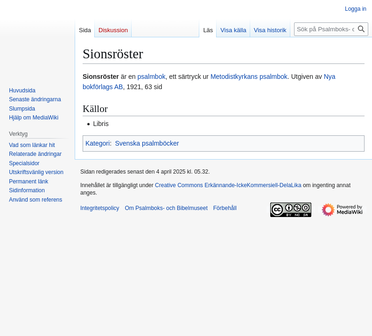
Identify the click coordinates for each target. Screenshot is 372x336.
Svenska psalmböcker (147, 143)
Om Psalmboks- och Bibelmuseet (166, 208)
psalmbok (152, 76)
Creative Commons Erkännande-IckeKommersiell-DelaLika (228, 185)
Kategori (97, 143)
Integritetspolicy (99, 208)
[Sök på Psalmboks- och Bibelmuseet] (331, 29)
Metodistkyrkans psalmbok (249, 76)
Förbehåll (225, 208)
